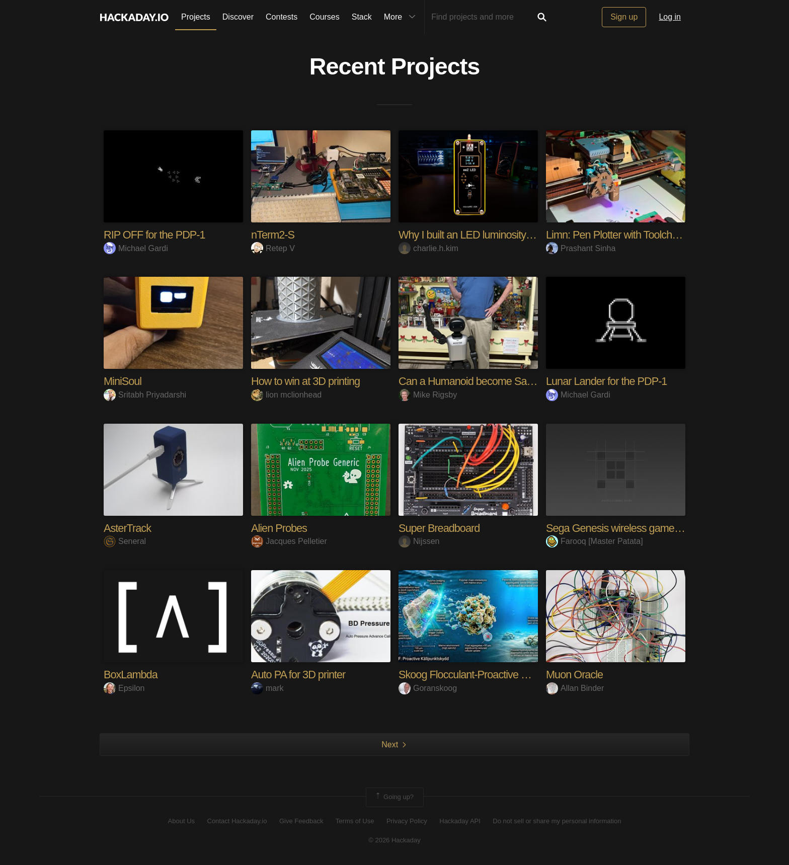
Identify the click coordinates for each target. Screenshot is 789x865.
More (402, 17)
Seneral (125, 541)
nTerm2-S (273, 234)
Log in (670, 17)
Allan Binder (575, 688)
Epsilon (124, 688)
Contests (281, 17)
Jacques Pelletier (289, 541)
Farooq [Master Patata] (594, 541)
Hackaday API (460, 821)
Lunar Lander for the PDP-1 (607, 381)
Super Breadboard (440, 528)
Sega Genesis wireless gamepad (619, 528)
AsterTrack (128, 528)
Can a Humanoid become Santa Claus (485, 381)
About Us (181, 821)
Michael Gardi (136, 248)
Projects (195, 17)
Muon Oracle (575, 674)
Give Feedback (301, 821)
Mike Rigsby (428, 394)
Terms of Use (355, 821)
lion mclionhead (286, 394)
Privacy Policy (406, 821)
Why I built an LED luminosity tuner (476, 234)
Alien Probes (279, 528)
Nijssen (419, 541)
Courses (324, 17)
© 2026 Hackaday (394, 840)
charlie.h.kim (428, 248)
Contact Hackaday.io (237, 821)
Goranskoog (428, 688)
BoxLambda (131, 674)
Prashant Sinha (580, 248)
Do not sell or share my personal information (557, 821)
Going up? (394, 797)
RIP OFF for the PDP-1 (155, 234)
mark (267, 688)
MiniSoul (123, 381)
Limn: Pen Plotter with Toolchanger (623, 234)
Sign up (624, 17)
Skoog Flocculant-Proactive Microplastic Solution (506, 674)
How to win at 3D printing (306, 381)
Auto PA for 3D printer (299, 674)
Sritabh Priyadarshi (145, 394)
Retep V (273, 248)
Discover (238, 17)
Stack (362, 17)
